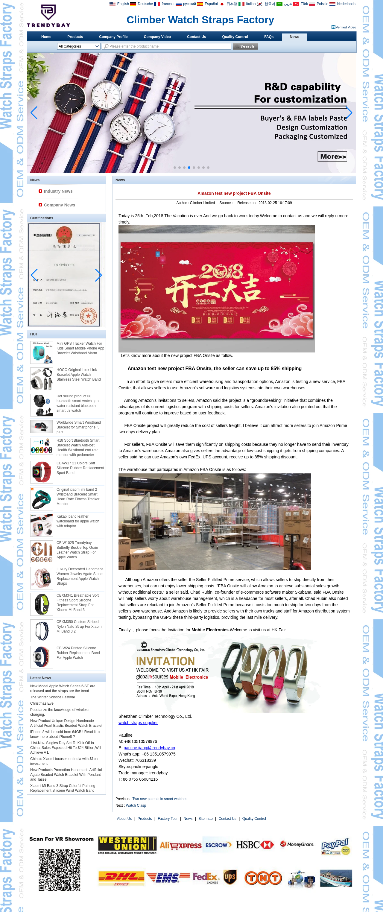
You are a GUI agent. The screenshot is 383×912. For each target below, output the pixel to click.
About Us (124, 819)
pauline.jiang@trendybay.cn (149, 747)
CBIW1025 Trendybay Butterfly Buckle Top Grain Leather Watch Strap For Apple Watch (77, 550)
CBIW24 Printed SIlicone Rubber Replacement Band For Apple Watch (78, 653)
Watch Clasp (136, 805)
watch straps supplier (138, 722)
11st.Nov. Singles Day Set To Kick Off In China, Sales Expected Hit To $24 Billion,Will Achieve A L (65, 748)
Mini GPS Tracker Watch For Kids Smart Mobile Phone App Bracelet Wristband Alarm (80, 348)
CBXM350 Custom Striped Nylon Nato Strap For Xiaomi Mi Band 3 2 (79, 626)
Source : (226, 203)
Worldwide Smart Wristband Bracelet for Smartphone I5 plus (79, 427)
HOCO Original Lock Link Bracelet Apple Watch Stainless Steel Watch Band (79, 374)
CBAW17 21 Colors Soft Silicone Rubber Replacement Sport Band (80, 468)
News (294, 37)
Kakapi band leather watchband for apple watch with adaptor (78, 521)
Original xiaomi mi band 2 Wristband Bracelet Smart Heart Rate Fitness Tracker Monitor (78, 496)
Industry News (58, 191)
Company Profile (113, 37)
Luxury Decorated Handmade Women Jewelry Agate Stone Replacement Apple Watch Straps (80, 576)
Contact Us (196, 37)
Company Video (157, 37)
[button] (175, 167)
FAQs (268, 37)
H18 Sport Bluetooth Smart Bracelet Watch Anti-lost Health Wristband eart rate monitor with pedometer (78, 447)
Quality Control (235, 37)
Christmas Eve (42, 703)
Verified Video (346, 27)
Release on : (248, 203)
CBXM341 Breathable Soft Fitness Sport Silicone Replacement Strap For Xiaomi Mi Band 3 (78, 602)
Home (46, 37)
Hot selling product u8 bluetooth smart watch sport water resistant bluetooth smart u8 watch (79, 403)
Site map (205, 819)
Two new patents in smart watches (159, 799)
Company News (59, 205)
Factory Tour (167, 819)
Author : (183, 203)
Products (75, 37)
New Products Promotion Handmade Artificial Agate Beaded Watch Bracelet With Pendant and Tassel (66, 775)
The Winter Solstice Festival (52, 697)
